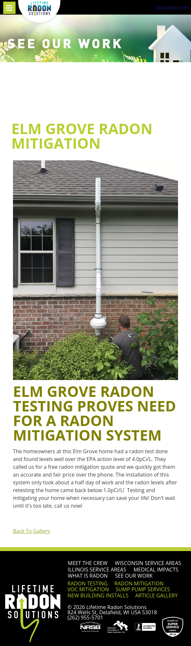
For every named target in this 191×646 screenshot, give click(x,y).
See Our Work (134, 575)
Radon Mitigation (138, 583)
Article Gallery (156, 595)
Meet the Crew (87, 563)
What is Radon (88, 575)
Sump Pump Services (143, 589)
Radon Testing (87, 583)
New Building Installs (97, 595)
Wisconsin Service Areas (148, 563)
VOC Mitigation (88, 589)
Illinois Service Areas (97, 569)
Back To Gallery (31, 531)
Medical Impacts (156, 569)
